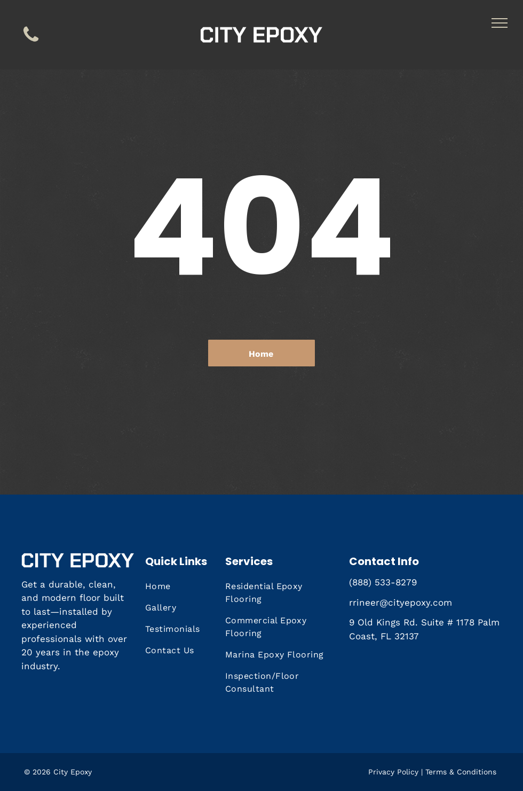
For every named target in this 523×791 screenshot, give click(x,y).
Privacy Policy (393, 771)
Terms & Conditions (460, 771)
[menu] (499, 23)
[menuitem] (186, 586)
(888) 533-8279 (383, 582)
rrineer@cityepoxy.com (400, 602)
